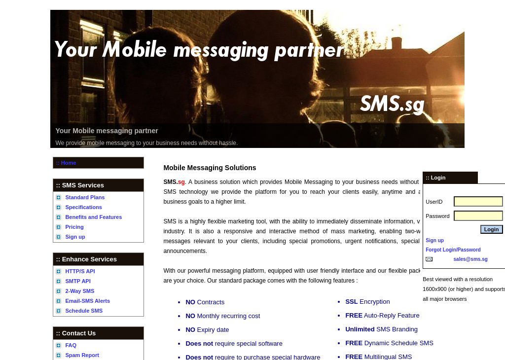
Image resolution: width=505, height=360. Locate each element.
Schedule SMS (84, 311)
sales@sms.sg (471, 259)
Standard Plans (85, 197)
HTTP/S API (80, 271)
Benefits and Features (93, 217)
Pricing (74, 227)
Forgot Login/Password (453, 249)
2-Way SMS (79, 291)
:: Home (66, 163)
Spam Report (82, 355)
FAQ (70, 345)
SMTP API (77, 281)
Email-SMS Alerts (87, 301)
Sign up (75, 237)
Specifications (83, 207)
